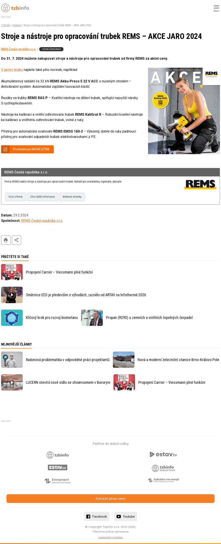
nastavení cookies (110, 537)
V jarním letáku (12, 70)
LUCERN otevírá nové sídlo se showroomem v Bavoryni (68, 382)
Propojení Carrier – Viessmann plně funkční (59, 272)
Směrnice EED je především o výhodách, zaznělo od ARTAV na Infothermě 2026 (86, 295)
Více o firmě (15, 196)
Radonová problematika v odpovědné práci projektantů (68, 359)
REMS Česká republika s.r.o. (18, 49)
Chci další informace (42, 196)
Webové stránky (72, 196)
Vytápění (16, 25)
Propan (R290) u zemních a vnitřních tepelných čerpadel (149, 317)
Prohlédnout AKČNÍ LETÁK (31, 149)
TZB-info (5, 25)
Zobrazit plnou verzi (110, 498)
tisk (5, 240)
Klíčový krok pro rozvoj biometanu (52, 317)
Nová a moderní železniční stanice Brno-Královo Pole (178, 359)
